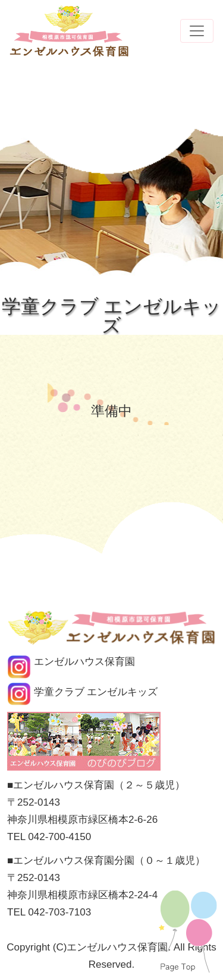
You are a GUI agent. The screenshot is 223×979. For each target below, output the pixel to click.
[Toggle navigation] (196, 31)
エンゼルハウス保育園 (71, 661)
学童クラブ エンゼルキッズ (82, 692)
